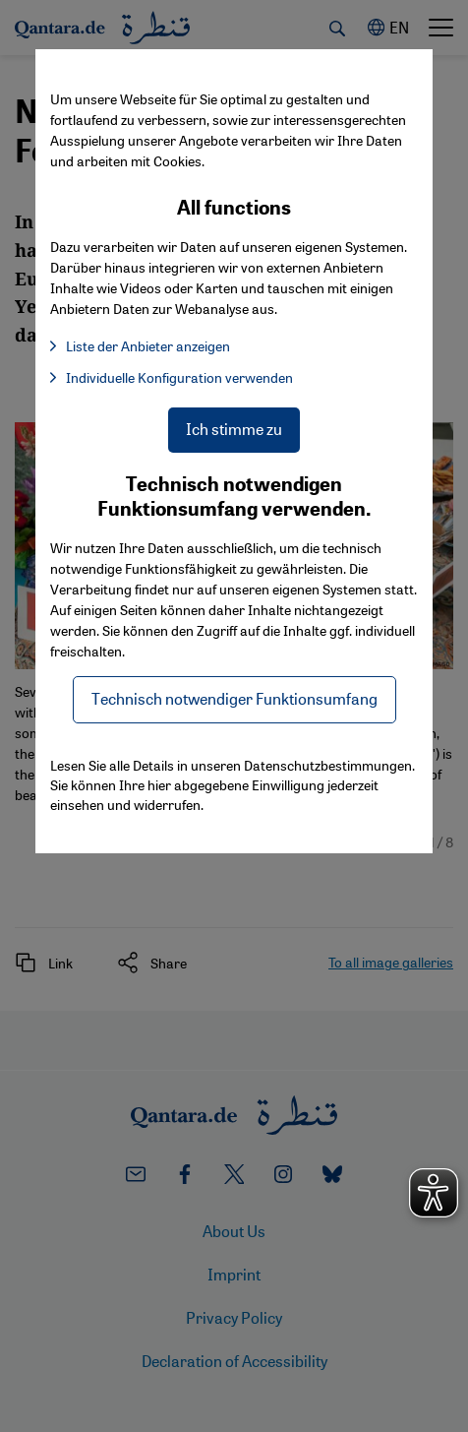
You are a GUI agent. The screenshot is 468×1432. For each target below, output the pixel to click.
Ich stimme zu (234, 428)
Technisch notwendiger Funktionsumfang (234, 698)
